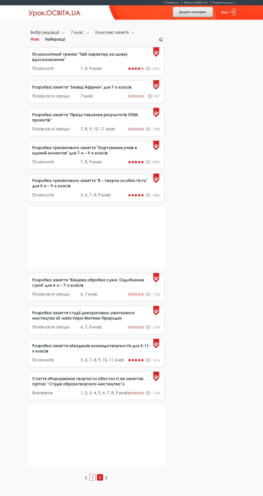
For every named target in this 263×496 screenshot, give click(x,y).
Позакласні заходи (51, 95)
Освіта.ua (172, 2)
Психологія (43, 68)
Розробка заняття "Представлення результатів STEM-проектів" (85, 117)
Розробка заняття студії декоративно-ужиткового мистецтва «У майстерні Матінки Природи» (83, 315)
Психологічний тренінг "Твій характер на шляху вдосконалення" (80, 57)
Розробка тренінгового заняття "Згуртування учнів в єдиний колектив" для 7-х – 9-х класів (84, 150)
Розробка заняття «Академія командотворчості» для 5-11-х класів (91, 348)
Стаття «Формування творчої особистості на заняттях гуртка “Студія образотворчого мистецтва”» (87, 381)
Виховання (42, 392)
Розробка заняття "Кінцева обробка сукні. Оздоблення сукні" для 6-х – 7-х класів (88, 282)
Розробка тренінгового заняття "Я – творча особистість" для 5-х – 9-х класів (89, 183)
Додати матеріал (193, 12)
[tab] (48, 33)
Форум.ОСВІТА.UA (195, 2)
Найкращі (55, 39)
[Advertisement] (96, 238)
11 (102, 128)
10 (96, 128)
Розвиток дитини (222, 2)
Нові (35, 39)
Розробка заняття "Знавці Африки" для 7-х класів (82, 87)
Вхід (228, 12)
